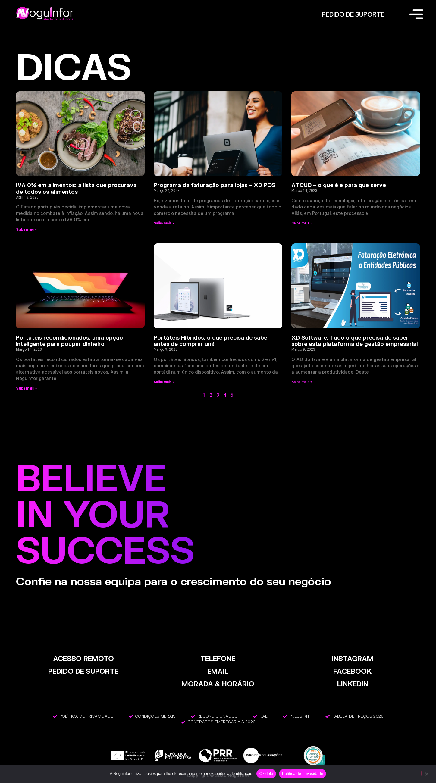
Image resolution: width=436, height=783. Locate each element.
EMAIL (217, 671)
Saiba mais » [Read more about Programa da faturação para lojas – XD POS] (164, 223)
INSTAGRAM (352, 658)
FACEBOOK (352, 671)
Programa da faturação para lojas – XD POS (214, 185)
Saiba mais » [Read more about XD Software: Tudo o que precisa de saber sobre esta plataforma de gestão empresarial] (301, 382)
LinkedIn (352, 684)
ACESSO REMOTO (83, 658)
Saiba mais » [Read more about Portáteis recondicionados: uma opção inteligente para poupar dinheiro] (26, 388)
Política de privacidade (302, 773)
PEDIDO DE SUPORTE (353, 14)
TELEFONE (217, 658)
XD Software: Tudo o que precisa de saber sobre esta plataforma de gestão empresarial (354, 340)
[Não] (426, 773)
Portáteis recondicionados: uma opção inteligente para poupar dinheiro (69, 340)
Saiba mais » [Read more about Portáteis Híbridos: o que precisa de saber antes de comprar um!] (164, 382)
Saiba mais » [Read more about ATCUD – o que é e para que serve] (301, 223)
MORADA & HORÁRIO (218, 684)
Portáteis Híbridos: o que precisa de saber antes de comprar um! (212, 340)
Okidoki (266, 773)
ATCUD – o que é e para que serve (338, 185)
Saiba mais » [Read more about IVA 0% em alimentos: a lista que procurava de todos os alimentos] (26, 229)
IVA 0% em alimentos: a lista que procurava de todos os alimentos (76, 188)
